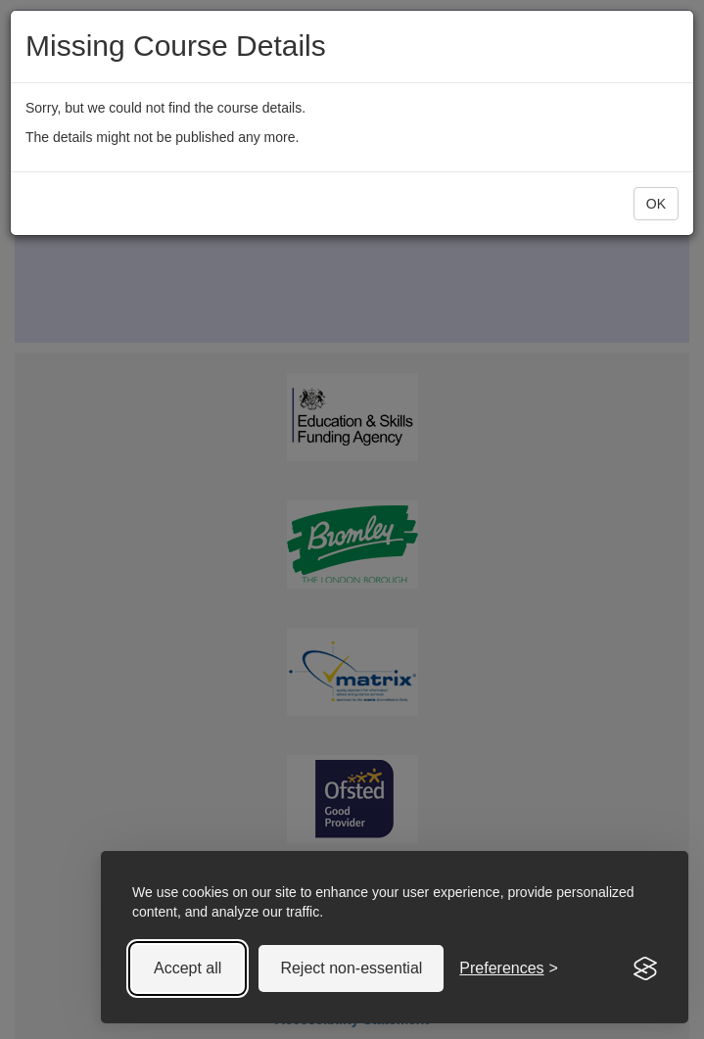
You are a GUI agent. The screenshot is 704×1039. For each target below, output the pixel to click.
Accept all (187, 968)
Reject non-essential (351, 968)
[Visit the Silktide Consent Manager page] (645, 968)
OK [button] (656, 204)
